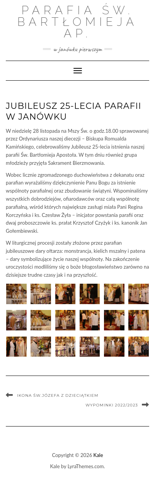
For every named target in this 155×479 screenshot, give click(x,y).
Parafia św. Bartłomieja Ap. (77, 21)
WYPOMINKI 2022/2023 (111, 405)
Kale (98, 455)
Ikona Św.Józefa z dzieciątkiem (58, 395)
